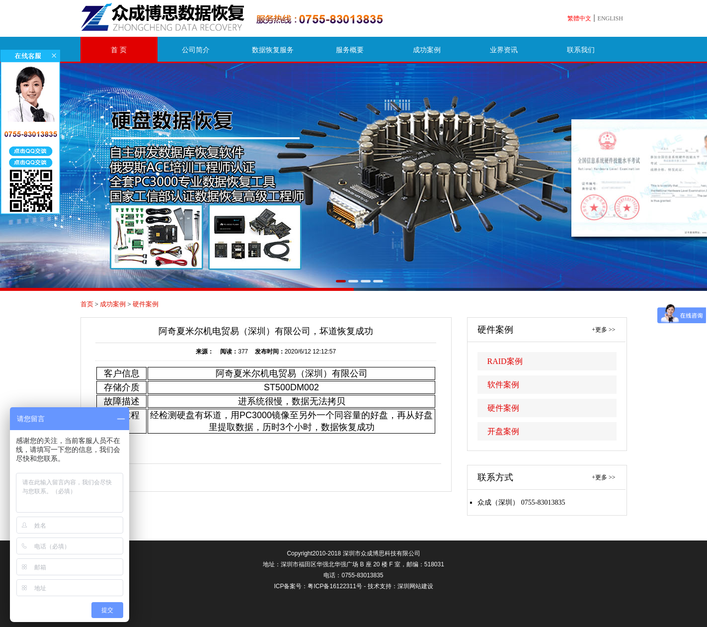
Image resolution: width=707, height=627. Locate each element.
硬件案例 (145, 304)
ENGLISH (610, 18)
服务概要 (350, 50)
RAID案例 (505, 361)
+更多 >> (603, 329)
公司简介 (196, 50)
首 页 (119, 50)
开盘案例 (503, 431)
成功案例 (427, 50)
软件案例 (503, 384)
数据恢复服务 (273, 50)
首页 (86, 304)
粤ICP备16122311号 (335, 586)
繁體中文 (579, 18)
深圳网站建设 (415, 586)
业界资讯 (504, 50)
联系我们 (581, 50)
